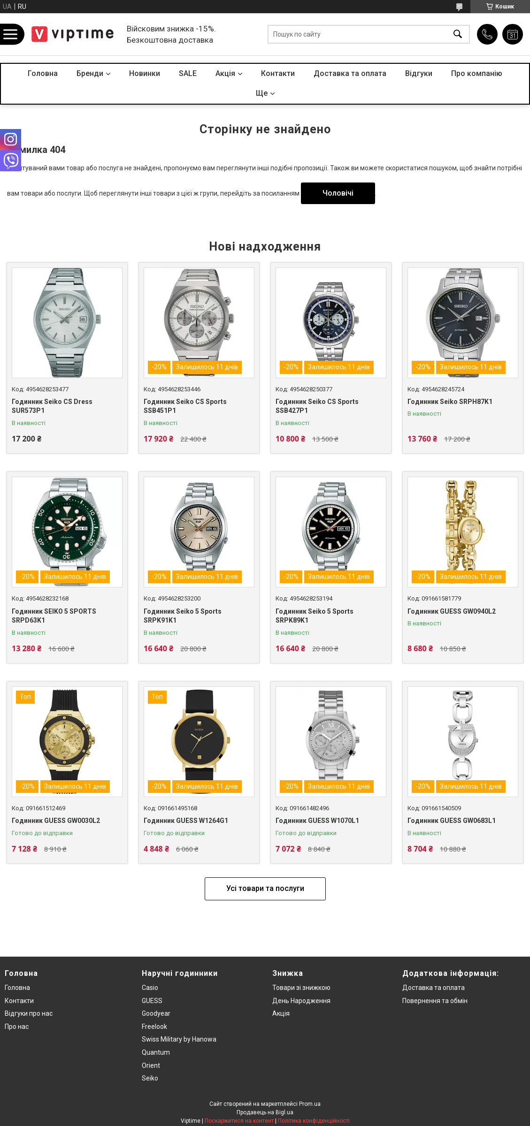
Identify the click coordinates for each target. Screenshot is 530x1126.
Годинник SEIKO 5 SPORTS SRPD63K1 (54, 616)
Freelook (154, 1026)
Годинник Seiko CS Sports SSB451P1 (185, 406)
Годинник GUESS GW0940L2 (451, 611)
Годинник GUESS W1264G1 (186, 820)
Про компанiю (476, 73)
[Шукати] (457, 34)
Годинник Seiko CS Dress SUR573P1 (52, 406)
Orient (151, 1065)
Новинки (144, 73)
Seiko (150, 1078)
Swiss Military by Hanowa (179, 1039)
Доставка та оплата (350, 73)
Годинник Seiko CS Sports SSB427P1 (317, 406)
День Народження (301, 1000)
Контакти (278, 73)
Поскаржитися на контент (239, 1121)
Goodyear (156, 1013)
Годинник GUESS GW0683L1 (451, 820)
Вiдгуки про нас (29, 1013)
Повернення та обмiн (435, 1000)
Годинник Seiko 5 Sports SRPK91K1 (183, 616)
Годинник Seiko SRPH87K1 (449, 401)
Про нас (17, 1026)
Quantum (156, 1052)
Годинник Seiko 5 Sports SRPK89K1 (314, 616)
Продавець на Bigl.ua (265, 1112)
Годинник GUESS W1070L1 (317, 820)
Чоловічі (338, 193)
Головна (43, 73)
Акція (281, 1013)
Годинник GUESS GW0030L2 (56, 820)
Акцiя (225, 73)
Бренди (90, 73)
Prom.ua (310, 1104)
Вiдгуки (418, 73)
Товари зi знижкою (301, 987)
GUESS (152, 1000)
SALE (188, 73)
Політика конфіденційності (314, 1121)
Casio (150, 987)
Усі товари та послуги (265, 888)
